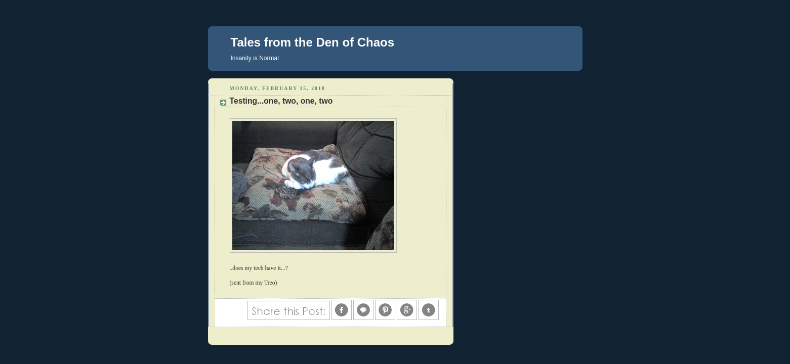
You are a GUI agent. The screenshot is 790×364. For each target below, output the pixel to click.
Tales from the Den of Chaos (313, 42)
